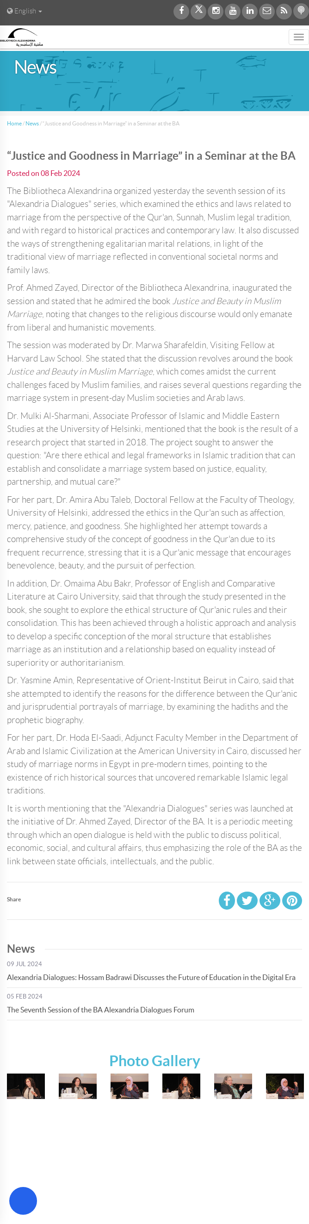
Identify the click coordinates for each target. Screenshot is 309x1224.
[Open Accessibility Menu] (23, 1201)
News (32, 123)
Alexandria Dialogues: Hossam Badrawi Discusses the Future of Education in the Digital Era (151, 977)
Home (14, 123)
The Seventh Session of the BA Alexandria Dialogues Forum (100, 1009)
